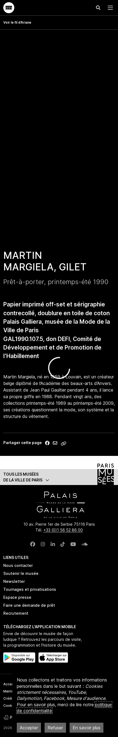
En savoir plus (86, 727)
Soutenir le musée (21, 573)
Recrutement (15, 613)
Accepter (29, 727)
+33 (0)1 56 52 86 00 (63, 530)
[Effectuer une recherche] (98, 7)
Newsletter (14, 581)
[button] (59, 477)
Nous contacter (18, 565)
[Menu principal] (109, 7)
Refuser (55, 727)
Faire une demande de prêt (29, 605)
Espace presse (17, 597)
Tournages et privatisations (29, 589)
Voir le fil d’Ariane (17, 22)
